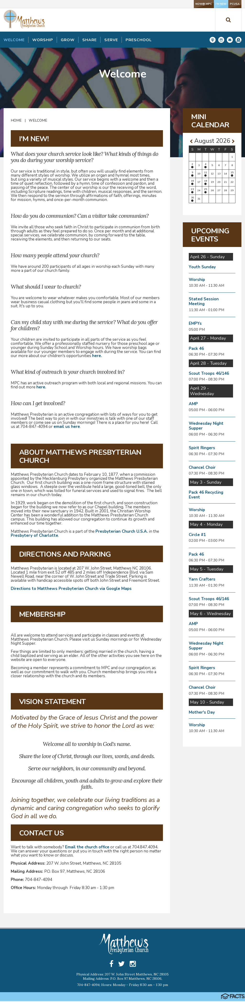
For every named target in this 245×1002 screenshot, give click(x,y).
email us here (67, 426)
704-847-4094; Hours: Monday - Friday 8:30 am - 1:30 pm (122, 986)
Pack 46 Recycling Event (206, 495)
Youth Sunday (202, 267)
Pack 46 (196, 348)
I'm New (193, 4)
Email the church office (87, 847)
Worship (197, 279)
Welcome (38, 120)
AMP (193, 404)
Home (16, 120)
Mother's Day (202, 712)
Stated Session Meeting (204, 301)
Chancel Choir (202, 467)
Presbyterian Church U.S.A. (121, 531)
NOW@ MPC (161, 4)
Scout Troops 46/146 (209, 373)
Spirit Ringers (202, 448)
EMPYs (195, 323)
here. (97, 355)
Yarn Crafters (202, 579)
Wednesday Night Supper (206, 426)
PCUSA (225, 4)
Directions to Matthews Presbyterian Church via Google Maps (71, 588)
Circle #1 (197, 534)
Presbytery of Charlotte (34, 535)
